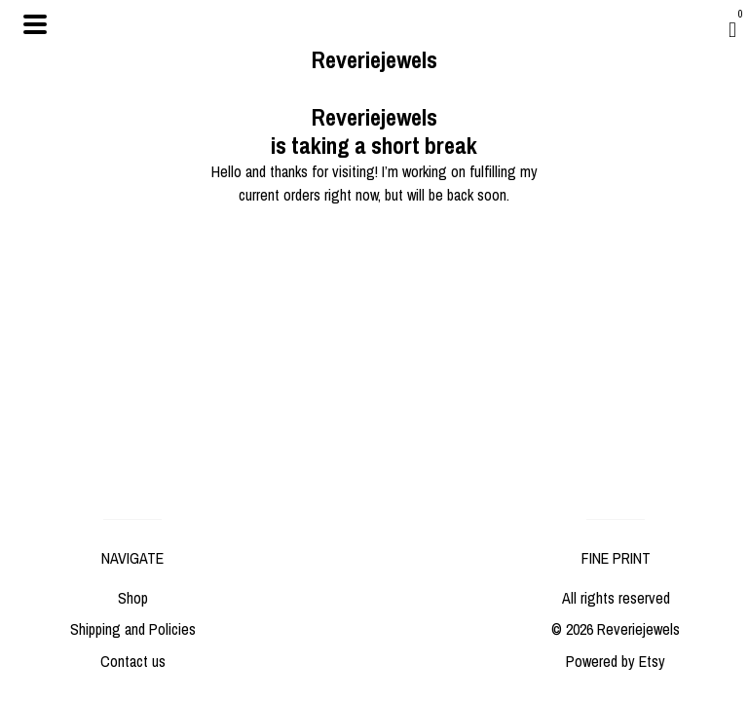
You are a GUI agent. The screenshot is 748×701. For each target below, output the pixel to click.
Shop (133, 598)
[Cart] (732, 29)
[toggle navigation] (35, 24)
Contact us (133, 661)
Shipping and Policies (133, 629)
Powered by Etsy (615, 661)
